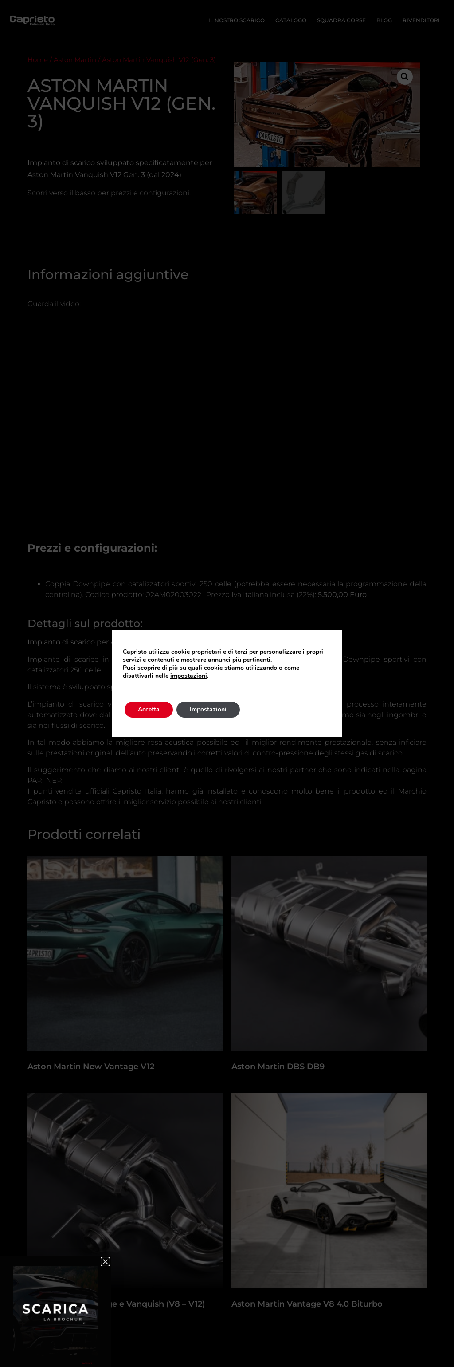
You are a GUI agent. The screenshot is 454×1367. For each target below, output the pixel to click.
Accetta (149, 709)
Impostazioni (208, 709)
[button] (105, 1261)
